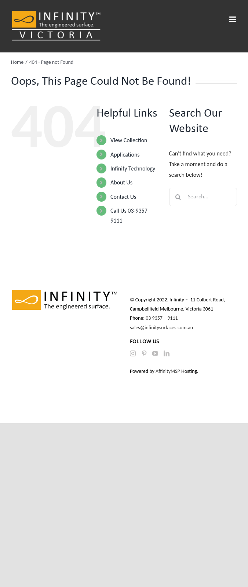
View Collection (128, 140)
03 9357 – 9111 (162, 318)
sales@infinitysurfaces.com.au (161, 327)
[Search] (178, 197)
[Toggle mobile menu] (233, 19)
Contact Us (123, 196)
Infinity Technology (132, 168)
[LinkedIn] (166, 353)
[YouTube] (155, 353)
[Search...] (203, 197)
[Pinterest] (144, 353)
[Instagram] (133, 353)
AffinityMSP (168, 371)
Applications (125, 154)
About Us (121, 182)
